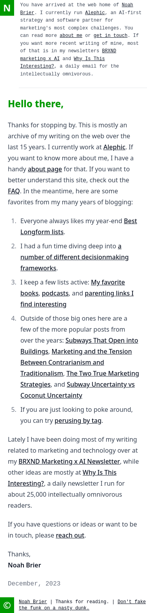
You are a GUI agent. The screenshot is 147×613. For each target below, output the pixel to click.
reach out (70, 535)
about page (45, 169)
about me (71, 36)
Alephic (95, 13)
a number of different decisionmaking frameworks (74, 257)
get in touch (110, 36)
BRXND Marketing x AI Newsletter (69, 461)
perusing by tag (78, 420)
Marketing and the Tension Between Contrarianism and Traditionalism (76, 362)
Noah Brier (33, 602)
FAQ (14, 191)
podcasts (55, 293)
